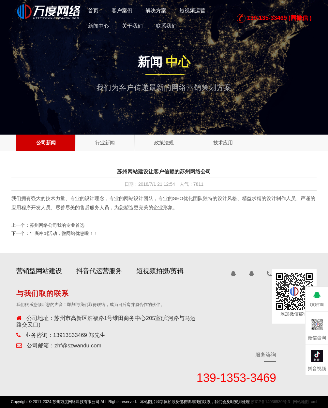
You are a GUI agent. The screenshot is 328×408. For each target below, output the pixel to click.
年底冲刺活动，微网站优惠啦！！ (64, 233)
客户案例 (122, 10)
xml (314, 402)
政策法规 (164, 142)
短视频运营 (192, 10)
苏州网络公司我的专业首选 (57, 225)
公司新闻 (46, 142)
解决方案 (155, 10)
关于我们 (132, 26)
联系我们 (166, 26)
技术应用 (223, 142)
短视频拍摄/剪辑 (164, 270)
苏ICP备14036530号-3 (270, 402)
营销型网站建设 (39, 270)
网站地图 (301, 402)
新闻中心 (98, 26)
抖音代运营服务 (101, 270)
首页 (93, 10)
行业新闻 (105, 142)
